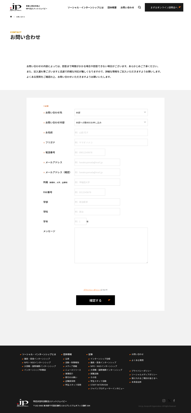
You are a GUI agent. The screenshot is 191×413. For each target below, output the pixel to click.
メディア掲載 (71, 366)
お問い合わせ (127, 7)
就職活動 (94, 373)
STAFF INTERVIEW (99, 384)
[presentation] (95, 276)
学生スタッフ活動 (98, 381)
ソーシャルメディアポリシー (144, 374)
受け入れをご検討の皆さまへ (144, 378)
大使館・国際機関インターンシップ (40, 366)
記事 (90, 354)
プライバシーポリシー (92, 290)
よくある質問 (138, 360)
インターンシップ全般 (100, 358)
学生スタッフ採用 (73, 384)
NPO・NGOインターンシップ (37, 362)
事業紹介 (69, 373)
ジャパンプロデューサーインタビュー (107, 388)
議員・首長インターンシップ (37, 358)
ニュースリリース (73, 369)
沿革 (67, 358)
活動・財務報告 (72, 362)
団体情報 (67, 354)
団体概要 (112, 7)
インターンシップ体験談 (35, 369)
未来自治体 (137, 381)
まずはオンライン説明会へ (164, 7)
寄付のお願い (71, 377)
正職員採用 (70, 381)
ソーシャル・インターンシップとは (86, 7)
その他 (93, 377)
